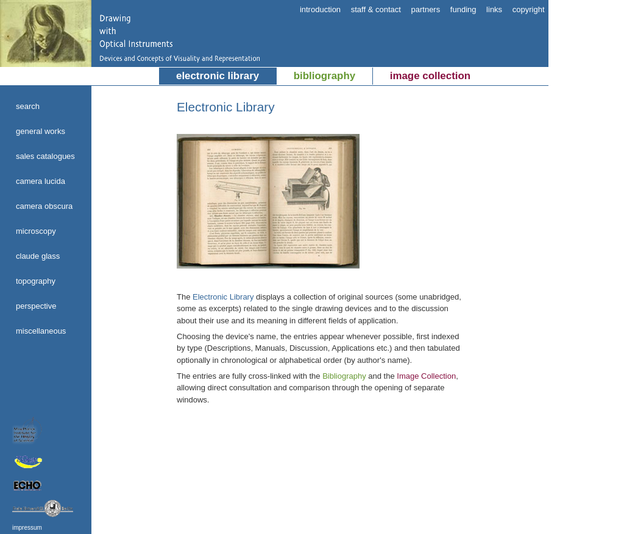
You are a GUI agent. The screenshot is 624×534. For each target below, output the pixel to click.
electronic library (217, 76)
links (494, 9)
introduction (320, 9)
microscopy (36, 231)
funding (463, 9)
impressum (27, 527)
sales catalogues (45, 156)
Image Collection (426, 376)
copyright (528, 9)
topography (35, 281)
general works (40, 131)
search (28, 106)
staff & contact (376, 9)
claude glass (38, 256)
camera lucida (40, 181)
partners (426, 9)
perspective (36, 306)
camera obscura (44, 206)
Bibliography (344, 376)
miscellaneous (41, 331)
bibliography (324, 76)
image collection (430, 76)
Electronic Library (223, 296)
